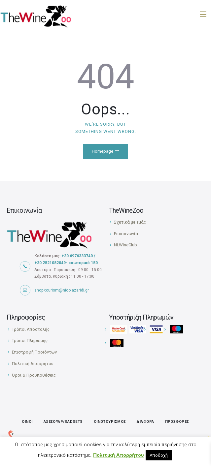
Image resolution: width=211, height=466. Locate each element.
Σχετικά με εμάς (130, 222)
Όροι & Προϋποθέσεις (34, 375)
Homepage (102, 151)
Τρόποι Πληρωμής (30, 340)
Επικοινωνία (126, 233)
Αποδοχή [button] (159, 455)
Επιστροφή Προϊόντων (34, 352)
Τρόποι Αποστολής (31, 329)
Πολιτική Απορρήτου (32, 363)
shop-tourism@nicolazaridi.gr (61, 290)
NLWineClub (125, 244)
